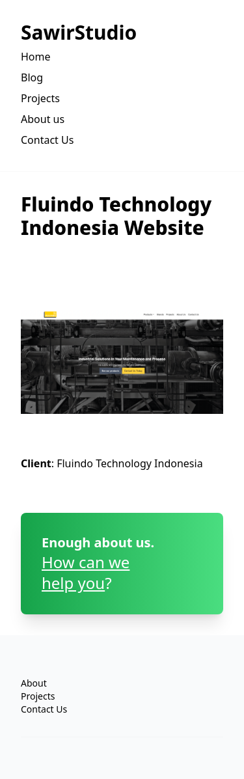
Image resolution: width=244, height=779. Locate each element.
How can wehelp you (85, 572)
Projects (40, 98)
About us (42, 119)
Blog (32, 77)
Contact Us (47, 140)
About (34, 683)
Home (36, 56)
